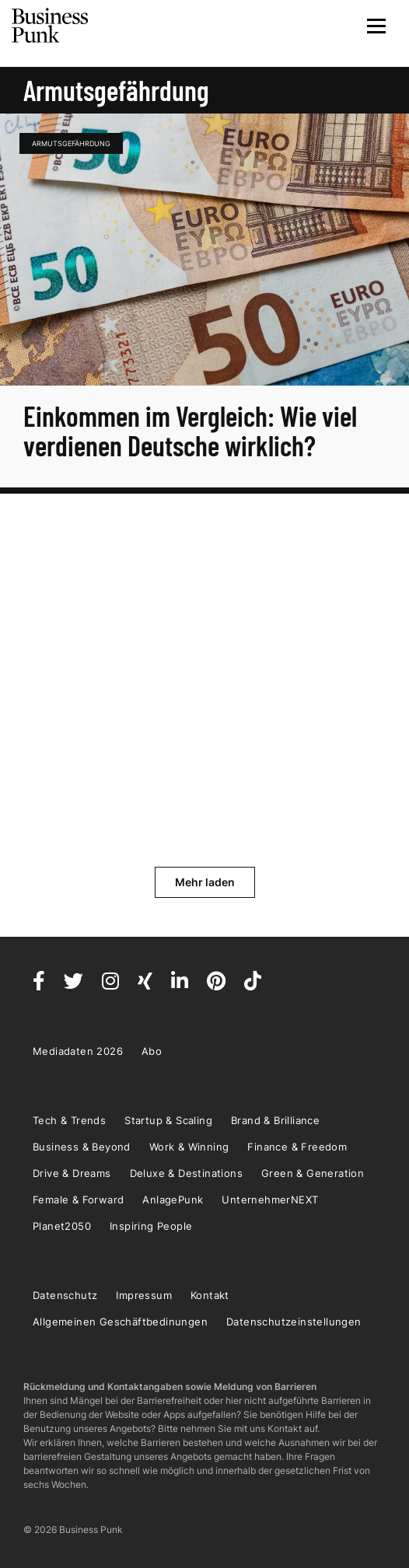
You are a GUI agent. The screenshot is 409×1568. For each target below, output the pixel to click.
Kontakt (210, 1295)
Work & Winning (189, 1146)
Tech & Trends (69, 1120)
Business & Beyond (82, 1146)
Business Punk (50, 26)
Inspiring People (151, 1226)
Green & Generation (312, 1173)
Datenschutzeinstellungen (294, 1321)
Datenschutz (65, 1295)
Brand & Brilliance (275, 1120)
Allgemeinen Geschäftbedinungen (120, 1321)
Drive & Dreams (72, 1173)
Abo (152, 1051)
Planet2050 (62, 1226)
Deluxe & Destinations (186, 1173)
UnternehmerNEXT (270, 1199)
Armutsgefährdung (71, 143)
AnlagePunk (172, 1199)
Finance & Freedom (297, 1146)
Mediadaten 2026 (78, 1051)
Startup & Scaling (168, 1120)
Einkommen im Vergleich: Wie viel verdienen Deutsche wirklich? (190, 430)
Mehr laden (205, 882)
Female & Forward (78, 1199)
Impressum (144, 1295)
